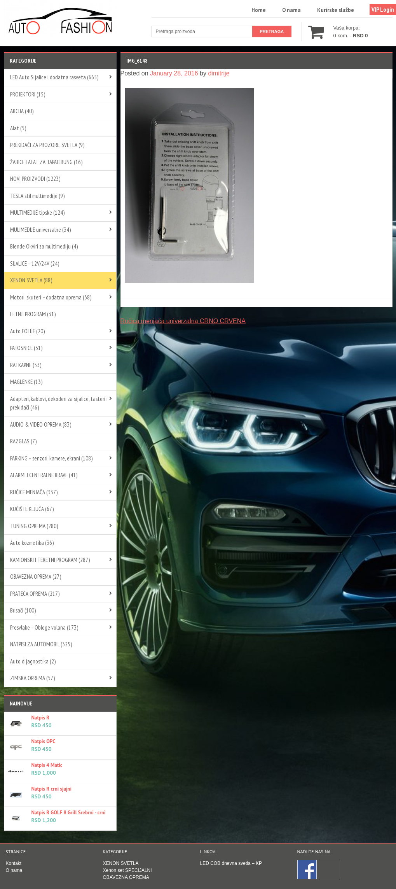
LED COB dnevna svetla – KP (231, 863)
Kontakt (14, 863)
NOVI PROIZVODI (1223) (35, 178)
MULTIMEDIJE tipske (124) (37, 212)
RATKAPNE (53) (25, 365)
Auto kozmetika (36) (32, 542)
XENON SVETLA (121, 863)
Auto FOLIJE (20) (27, 331)
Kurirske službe (335, 10)
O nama (291, 10)
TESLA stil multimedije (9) (37, 196)
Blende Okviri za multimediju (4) (44, 246)
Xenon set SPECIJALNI (127, 870)
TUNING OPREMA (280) (34, 526)
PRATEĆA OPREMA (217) (34, 593)
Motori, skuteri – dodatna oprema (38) (50, 297)
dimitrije (218, 73)
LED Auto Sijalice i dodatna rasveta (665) (54, 77)
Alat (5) (18, 128)
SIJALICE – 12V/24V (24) (34, 263)
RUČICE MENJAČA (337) (34, 492)
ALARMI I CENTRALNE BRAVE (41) (43, 475)
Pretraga (272, 31)
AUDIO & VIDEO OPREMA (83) (40, 424)
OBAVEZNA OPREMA (126, 877)
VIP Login (383, 9)
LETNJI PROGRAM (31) (33, 314)
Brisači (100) (23, 610)
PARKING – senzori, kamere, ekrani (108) (51, 458)
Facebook (307, 870)
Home (258, 10)
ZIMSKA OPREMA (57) (32, 678)
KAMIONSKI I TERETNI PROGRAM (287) (50, 560)
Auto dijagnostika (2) (33, 661)
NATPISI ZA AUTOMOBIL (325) (41, 644)
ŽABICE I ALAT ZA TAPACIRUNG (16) (46, 162)
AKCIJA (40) (21, 111)
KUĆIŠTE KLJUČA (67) (32, 509)
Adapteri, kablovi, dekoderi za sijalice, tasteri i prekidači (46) (59, 403)
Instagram (330, 870)
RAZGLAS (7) (23, 441)
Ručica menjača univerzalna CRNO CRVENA (183, 321)
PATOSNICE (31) (26, 348)
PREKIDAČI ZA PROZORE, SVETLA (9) (47, 145)
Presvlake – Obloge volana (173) (44, 627)
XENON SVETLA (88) (31, 280)
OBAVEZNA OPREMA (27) (35, 576)
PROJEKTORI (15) (27, 94)
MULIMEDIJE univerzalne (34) (40, 229)
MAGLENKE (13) (26, 381)
